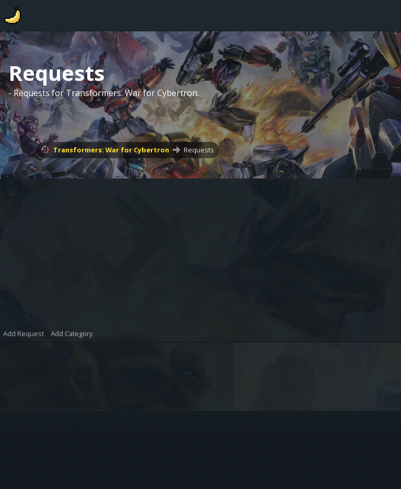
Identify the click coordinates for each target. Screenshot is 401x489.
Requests (199, 149)
